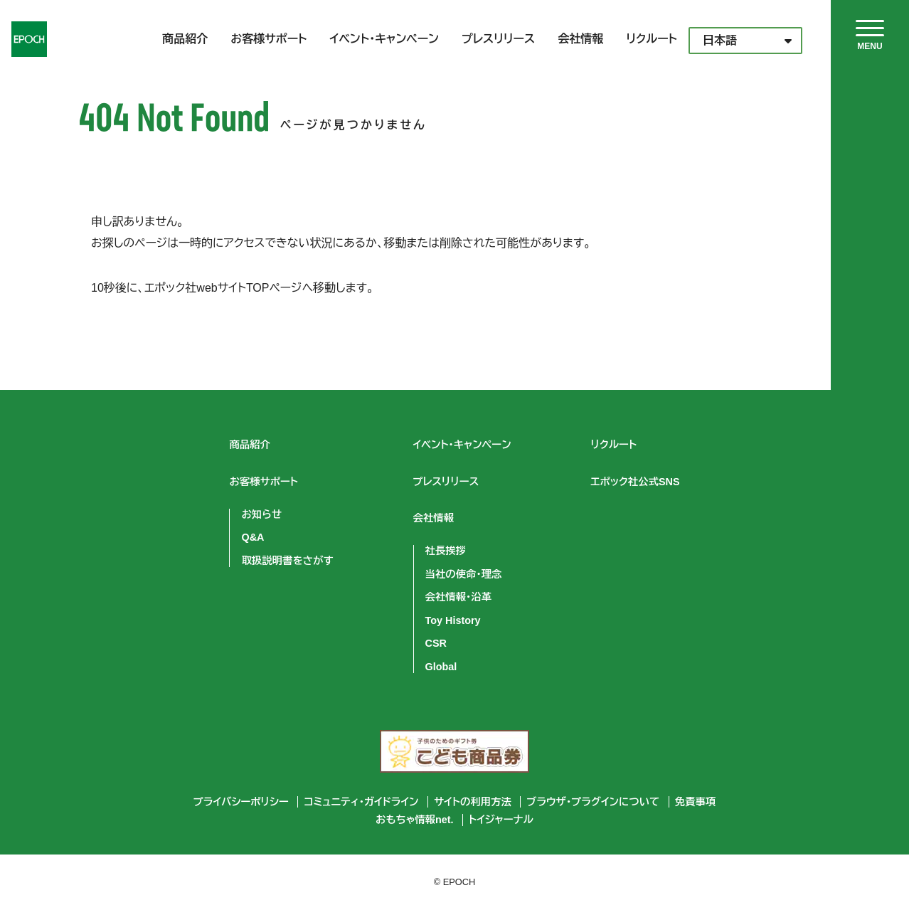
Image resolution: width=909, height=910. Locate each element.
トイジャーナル (501, 819)
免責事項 (695, 802)
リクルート (651, 39)
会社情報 (580, 39)
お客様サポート (268, 39)
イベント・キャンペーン (384, 39)
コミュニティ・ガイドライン (361, 802)
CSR (436, 643)
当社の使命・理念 (463, 574)
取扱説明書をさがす (287, 560)
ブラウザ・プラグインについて (592, 802)
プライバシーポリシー (241, 802)
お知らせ (261, 514)
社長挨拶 (446, 550)
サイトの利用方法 (472, 802)
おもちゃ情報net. (415, 819)
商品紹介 (185, 39)
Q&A (252, 537)
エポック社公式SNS (635, 481)
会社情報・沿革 (458, 597)
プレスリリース (498, 39)
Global (441, 666)
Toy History (453, 620)
